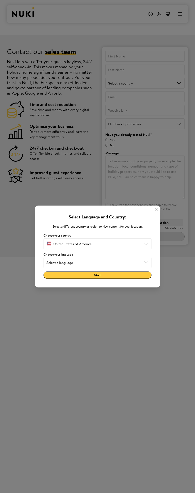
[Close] (156, 209)
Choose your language (58, 254)
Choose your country (57, 235)
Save (97, 275)
